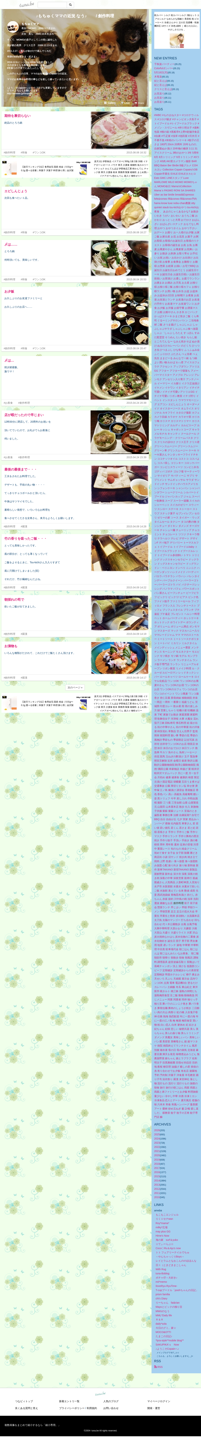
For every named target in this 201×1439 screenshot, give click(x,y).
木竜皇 (158, 76)
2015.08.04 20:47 (136, 348)
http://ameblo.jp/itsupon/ (19, 93)
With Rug (161, 1269)
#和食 (24, 152)
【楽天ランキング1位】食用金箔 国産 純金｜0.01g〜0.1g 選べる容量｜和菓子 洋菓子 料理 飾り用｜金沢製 (47, 169)
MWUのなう (163, 1311)
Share (139, 103)
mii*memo (161, 1281)
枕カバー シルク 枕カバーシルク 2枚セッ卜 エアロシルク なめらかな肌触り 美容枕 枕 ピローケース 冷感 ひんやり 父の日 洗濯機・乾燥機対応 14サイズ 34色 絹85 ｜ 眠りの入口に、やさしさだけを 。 (177, 22)
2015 (157, 1176)
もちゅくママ (30, 23)
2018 (157, 1163)
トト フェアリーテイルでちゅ (173, 1252)
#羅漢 (24, 526)
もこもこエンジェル (167, 1214)
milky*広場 (162, 1227)
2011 (157, 1193)
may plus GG (163, 1231)
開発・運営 (153, 1408)
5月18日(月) (161, 72)
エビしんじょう (15, 191)
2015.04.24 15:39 (136, 457)
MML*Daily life (164, 1315)
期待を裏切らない (17, 116)
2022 (157, 1146)
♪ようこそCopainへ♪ (167, 1348)
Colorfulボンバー (163, 68)
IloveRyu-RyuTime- (166, 1286)
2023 (157, 1142)
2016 (157, 1172)
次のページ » (75, 687)
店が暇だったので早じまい (24, 415)
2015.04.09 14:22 (136, 587)
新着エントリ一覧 (69, 1401)
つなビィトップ (24, 1401)
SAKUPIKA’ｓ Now (167, 1344)
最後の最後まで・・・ (20, 469)
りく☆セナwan (164, 1218)
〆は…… (10, 244)
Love (125, 102)
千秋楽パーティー (164, 64)
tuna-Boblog (163, 1273)
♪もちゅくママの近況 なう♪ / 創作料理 (75, 16)
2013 (157, 1184)
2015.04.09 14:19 (136, 633)
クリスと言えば (163, 89)
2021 (157, 1151)
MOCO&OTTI (163, 1332)
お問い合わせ (111, 1408)
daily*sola (161, 1323)
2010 (157, 1197)
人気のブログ (111, 1401)
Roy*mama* (162, 1223)
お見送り (159, 93)
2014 (157, 1180)
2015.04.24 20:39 (136, 402)
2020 (157, 1155)
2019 (157, 1159)
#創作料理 (9, 152)
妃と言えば (160, 80)
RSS (158, 1366)
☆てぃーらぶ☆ (165, 1244)
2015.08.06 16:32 (136, 152)
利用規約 (92, 1408)
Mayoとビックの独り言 (169, 1306)
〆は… (9, 360)
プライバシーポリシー (72, 1408)
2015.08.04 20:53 (136, 279)
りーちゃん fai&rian (168, 1302)
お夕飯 (9, 291)
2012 (157, 1188)
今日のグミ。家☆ (166, 1327)
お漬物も (10, 646)
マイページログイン (158, 1401)
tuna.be (100, 1394)
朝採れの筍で (14, 599)
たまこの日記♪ (164, 1336)
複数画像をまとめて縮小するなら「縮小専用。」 (33, 1425)
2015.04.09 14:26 (136, 526)
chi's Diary (161, 1298)
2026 (157, 1130)
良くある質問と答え (26, 1408)
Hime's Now (162, 1235)
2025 (157, 1134)
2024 (157, 1138)
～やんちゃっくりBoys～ (170, 1256)
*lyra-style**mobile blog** (170, 1340)
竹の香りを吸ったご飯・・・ (25, 538)
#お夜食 (8, 402)
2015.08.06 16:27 (136, 232)
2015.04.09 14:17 (136, 677)
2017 (157, 1168)
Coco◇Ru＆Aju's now (168, 1248)
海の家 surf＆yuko (167, 1239)
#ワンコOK (39, 152)
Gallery (110, 102)
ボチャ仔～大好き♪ (166, 1277)
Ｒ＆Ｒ (159, 1319)
